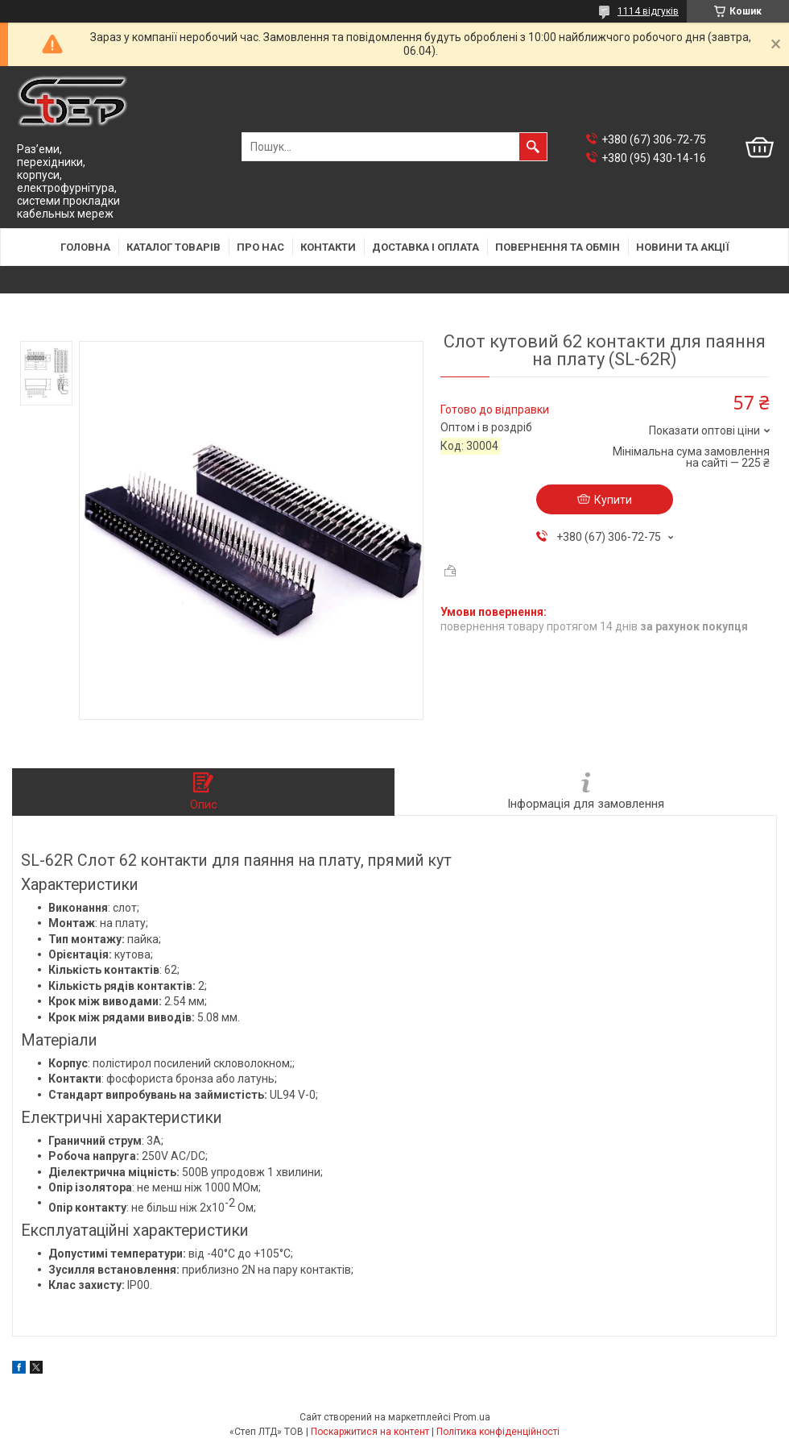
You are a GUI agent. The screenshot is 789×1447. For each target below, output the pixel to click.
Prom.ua (471, 1417)
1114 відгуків (648, 11)
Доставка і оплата (425, 247)
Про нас (260, 247)
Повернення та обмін (557, 247)
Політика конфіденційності (498, 1431)
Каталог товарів (173, 247)
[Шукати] (533, 146)
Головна (85, 247)
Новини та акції (682, 247)
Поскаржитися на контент (370, 1431)
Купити (613, 499)
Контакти (328, 247)
